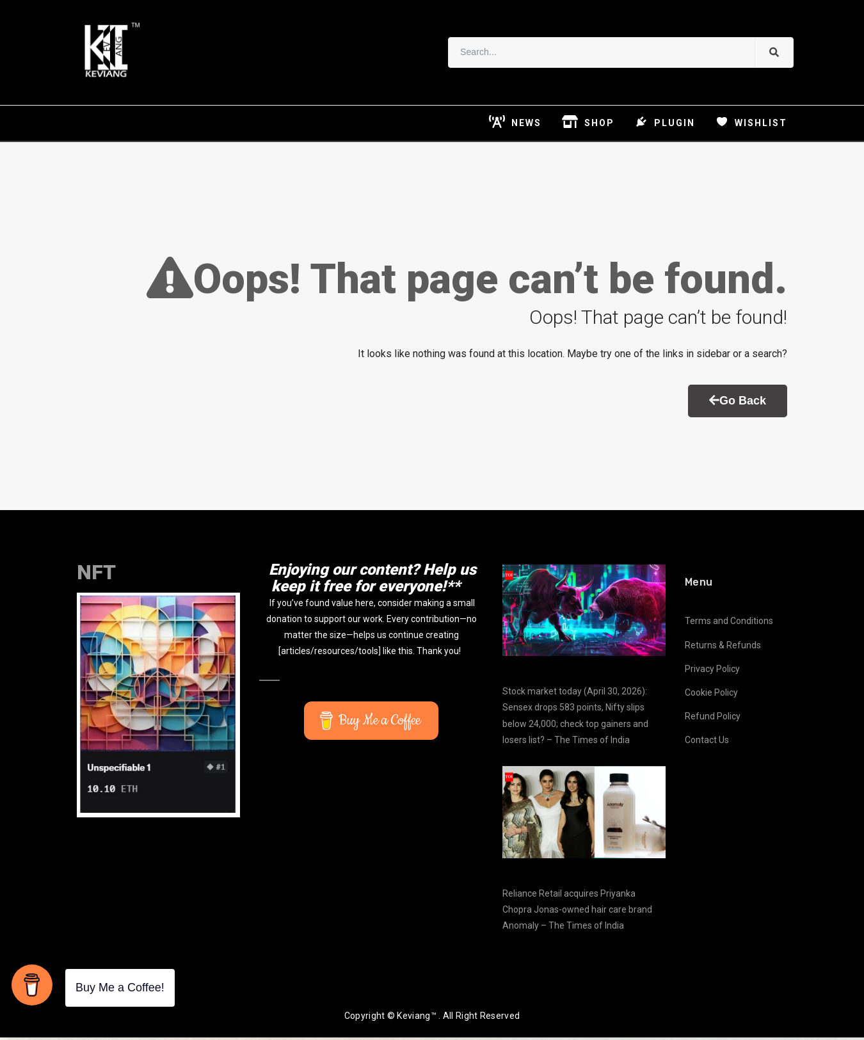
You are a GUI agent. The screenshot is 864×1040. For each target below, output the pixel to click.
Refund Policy (712, 719)
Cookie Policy (711, 695)
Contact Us (707, 743)
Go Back (737, 403)
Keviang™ (416, 1019)
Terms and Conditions (729, 624)
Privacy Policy (712, 671)
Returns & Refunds (723, 648)
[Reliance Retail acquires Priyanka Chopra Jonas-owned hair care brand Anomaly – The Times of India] (584, 815)
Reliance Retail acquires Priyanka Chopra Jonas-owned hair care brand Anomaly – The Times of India (577, 912)
